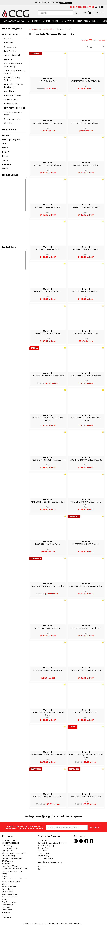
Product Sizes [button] (9, 247)
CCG (4, 143)
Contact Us (42, 859)
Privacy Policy (43, 874)
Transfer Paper (11, 99)
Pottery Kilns (7, 869)
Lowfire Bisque (8, 910)
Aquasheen (7, 135)
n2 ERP (80, 942)
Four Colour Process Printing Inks (13, 85)
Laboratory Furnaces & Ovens (14, 887)
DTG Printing (68, 20)
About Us (41, 885)
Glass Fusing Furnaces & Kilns (14, 871)
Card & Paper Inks (12, 119)
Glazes (5, 902)
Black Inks (8, 42)
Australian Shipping (46, 864)
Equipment (6, 882)
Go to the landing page (82, 7)
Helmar (5, 156)
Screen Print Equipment (12, 889)
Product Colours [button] (10, 174)
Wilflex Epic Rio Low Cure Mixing (13, 65)
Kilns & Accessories (10, 866)
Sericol (5, 160)
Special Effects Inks (12, 55)
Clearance (6, 936)
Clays (4, 895)
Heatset (5, 152)
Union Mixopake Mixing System (14, 71)
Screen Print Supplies (11, 900)
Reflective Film (10, 103)
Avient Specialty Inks (11, 139)
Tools (4, 892)
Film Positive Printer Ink (14, 107)
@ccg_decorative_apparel (62, 816)
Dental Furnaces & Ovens (13, 877)
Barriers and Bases (12, 95)
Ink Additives (9, 91)
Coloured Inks (10, 47)
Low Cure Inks (10, 51)
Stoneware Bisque (10, 915)
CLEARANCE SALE (9, 859)
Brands (5, 933)
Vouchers (6, 931)
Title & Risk (42, 869)
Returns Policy (44, 866)
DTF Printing (34, 20)
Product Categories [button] (12, 28)
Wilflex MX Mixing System (12, 78)
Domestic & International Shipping (52, 861)
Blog (39, 887)
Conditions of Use (45, 877)
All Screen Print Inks (11, 34)
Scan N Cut (6, 925)
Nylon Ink (8, 59)
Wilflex (5, 168)
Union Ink (6, 164)
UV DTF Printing (50, 20)
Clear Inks (8, 123)
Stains (4, 918)
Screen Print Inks (46, 29)
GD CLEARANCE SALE (14, 20)
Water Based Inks (9, 913)
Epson (5, 147)
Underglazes (7, 907)
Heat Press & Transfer (88, 20)
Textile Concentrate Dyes (13, 113)
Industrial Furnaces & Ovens (14, 897)
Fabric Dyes (7, 928)
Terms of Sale (43, 871)
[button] (100, 7)
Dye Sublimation (9, 920)
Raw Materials (8, 923)
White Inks (15, 38)
